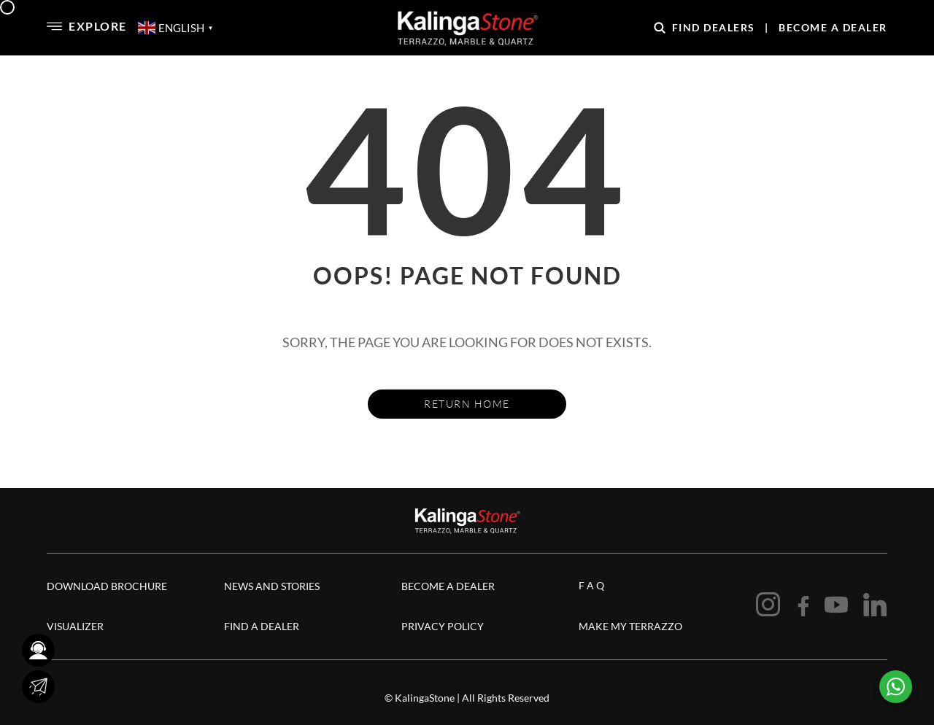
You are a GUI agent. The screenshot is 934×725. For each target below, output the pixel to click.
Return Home (467, 404)
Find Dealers (713, 27)
